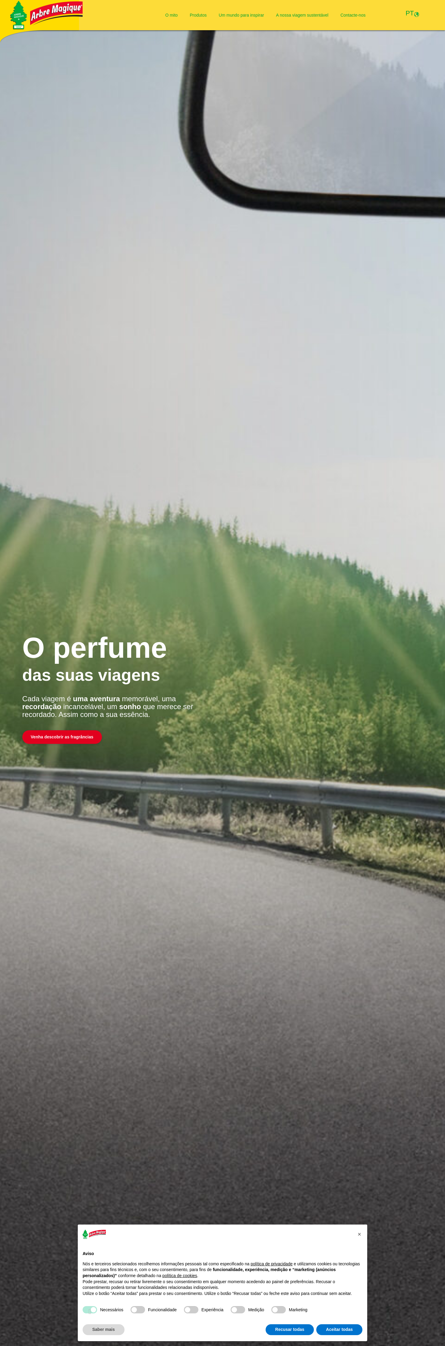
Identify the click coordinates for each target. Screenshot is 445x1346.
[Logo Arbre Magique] (46, 15)
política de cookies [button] (180, 1275)
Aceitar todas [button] (339, 1329)
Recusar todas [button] (289, 1329)
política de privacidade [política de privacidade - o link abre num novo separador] (271, 1263)
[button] (359, 1234)
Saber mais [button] (103, 1329)
